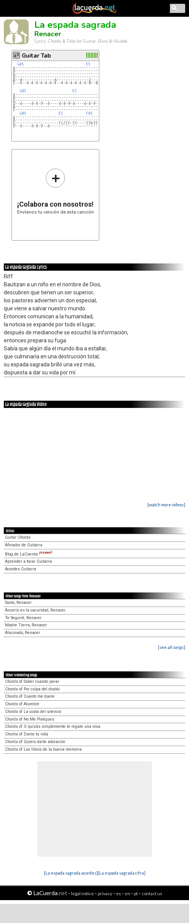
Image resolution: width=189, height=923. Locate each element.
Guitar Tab (36, 55)
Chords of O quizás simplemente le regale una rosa (52, 726)
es (118, 893)
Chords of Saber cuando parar (32, 681)
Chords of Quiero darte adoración (35, 741)
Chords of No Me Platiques (29, 719)
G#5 (21, 64)
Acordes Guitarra (20, 569)
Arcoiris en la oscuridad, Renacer (35, 610)
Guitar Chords (18, 537)
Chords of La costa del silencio (33, 711)
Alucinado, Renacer (22, 632)
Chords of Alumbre (22, 703)
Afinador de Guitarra (23, 545)
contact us (152, 893)
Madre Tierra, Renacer (26, 625)
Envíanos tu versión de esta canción (55, 191)
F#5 (89, 113)
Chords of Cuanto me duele (30, 696)
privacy (105, 893)
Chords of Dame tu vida (26, 734)
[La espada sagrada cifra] (121, 872)
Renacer (47, 34)
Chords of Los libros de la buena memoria (43, 749)
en (127, 893)
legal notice (82, 893)
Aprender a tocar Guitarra (28, 561)
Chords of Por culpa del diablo (32, 689)
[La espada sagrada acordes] (71, 872)
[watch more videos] (166, 504)
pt (136, 893)
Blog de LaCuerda (28, 554)
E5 (88, 64)
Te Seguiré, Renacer (23, 617)
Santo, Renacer (18, 602)
